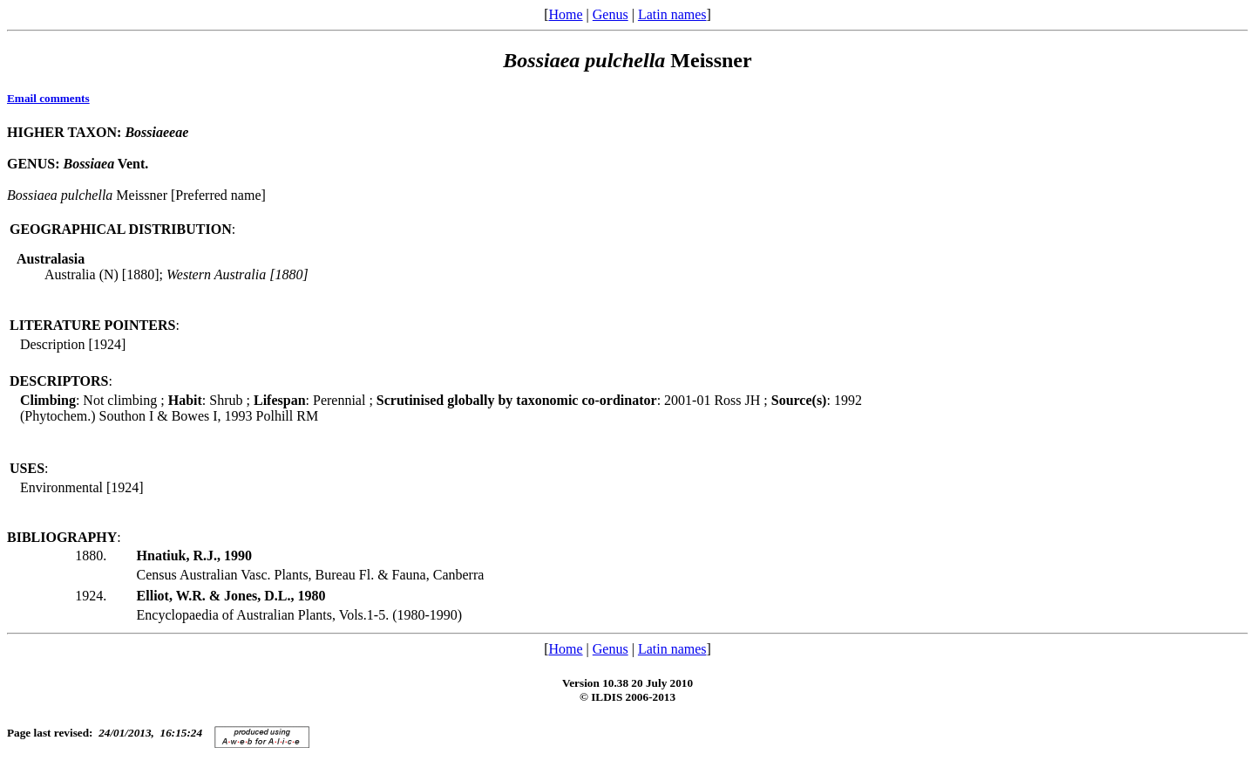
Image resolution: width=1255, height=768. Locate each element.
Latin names (672, 14)
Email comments (48, 98)
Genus (610, 14)
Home (565, 14)
